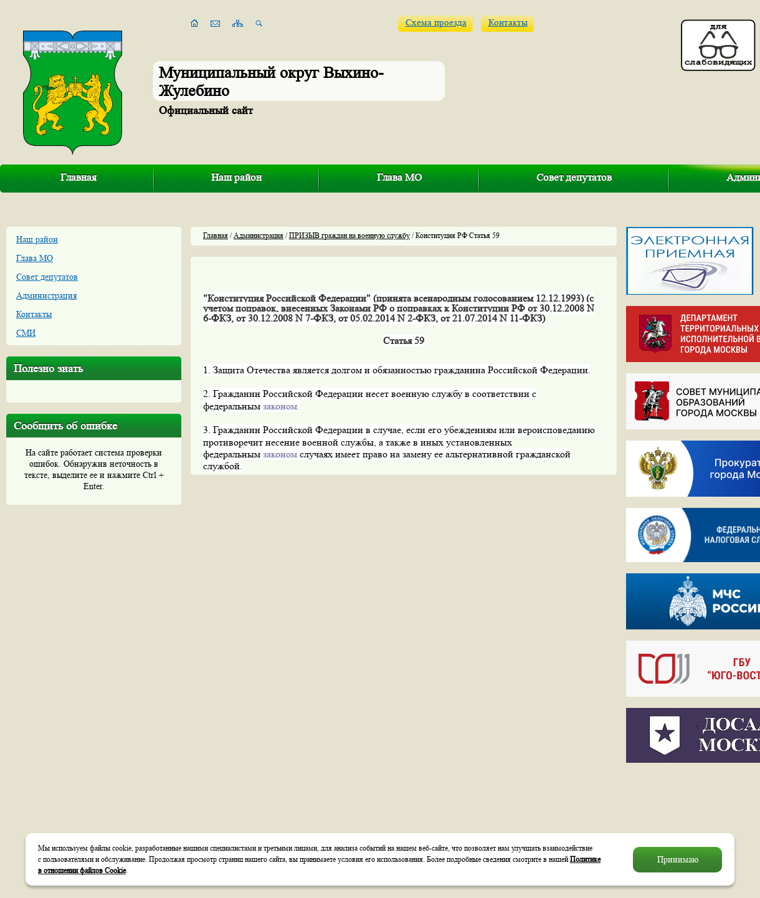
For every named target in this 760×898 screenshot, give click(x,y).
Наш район (236, 177)
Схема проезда (436, 22)
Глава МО (399, 177)
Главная (78, 177)
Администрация (46, 295)
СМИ (26, 333)
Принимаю (677, 859)
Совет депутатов (574, 177)
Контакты (508, 22)
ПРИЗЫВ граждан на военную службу (349, 235)
